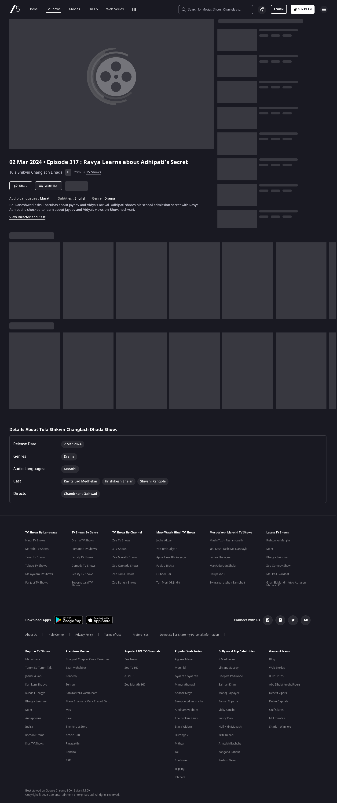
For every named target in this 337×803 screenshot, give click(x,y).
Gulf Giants (276, 710)
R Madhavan (227, 659)
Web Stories (277, 668)
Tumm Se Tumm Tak (38, 668)
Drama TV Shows (83, 540)
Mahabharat (33, 659)
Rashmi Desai (227, 760)
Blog (272, 659)
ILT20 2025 (276, 676)
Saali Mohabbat (76, 668)
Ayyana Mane (184, 659)
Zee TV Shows (121, 540)
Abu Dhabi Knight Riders (284, 685)
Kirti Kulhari (226, 735)
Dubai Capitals (278, 701)
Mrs (68, 710)
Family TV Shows (82, 557)
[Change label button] (262, 10)
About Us (31, 635)
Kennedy (71, 676)
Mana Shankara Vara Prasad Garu (88, 701)
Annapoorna (33, 718)
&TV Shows (119, 549)
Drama (109, 198)
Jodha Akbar (164, 540)
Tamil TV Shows (35, 557)
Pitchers (180, 777)
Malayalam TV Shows (39, 574)
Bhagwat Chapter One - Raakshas (87, 659)
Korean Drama (34, 735)
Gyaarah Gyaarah (186, 676)
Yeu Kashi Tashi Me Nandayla (229, 549)
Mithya (179, 743)
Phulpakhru (217, 574)
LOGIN (279, 9)
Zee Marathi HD (135, 685)
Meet (269, 549)
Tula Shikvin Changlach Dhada (35, 172)
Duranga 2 (182, 735)
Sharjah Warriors (280, 727)
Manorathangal (185, 685)
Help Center (56, 635)
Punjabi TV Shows (36, 582)
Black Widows (184, 727)
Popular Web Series (188, 651)
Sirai (69, 718)
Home (29, 9)
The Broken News (186, 718)
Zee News (131, 659)
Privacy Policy (84, 635)
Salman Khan (227, 685)
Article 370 (73, 735)
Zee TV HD (131, 668)
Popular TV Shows (37, 651)
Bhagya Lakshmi (277, 557)
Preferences (141, 635)
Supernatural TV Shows (82, 584)
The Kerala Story (76, 727)
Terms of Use (112, 635)
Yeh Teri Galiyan (166, 549)
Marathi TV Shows (37, 549)
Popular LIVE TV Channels (143, 651)
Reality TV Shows (82, 574)
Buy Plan (302, 9)
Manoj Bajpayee (229, 693)
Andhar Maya (183, 693)
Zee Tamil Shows (123, 574)
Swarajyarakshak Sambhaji (227, 582)
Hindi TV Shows (35, 540)
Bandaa (71, 752)
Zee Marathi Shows (124, 557)
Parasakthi (73, 743)
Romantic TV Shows (84, 549)
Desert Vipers (278, 693)
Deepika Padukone (231, 676)
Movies (71, 9)
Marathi (46, 198)
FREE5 (90, 9)
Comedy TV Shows (83, 566)
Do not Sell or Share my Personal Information (189, 635)
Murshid (180, 668)
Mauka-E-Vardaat (277, 574)
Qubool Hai (163, 574)
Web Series (112, 9)
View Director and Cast (27, 217)
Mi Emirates (277, 718)
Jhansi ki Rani (33, 676)
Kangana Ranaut (229, 752)
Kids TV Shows (34, 743)
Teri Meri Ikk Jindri (168, 582)
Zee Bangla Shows (124, 582)
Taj (177, 752)
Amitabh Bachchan (231, 743)
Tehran (70, 685)
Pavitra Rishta (165, 566)
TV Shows (93, 172)
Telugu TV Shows (36, 566)
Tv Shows (50, 9)
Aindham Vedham (186, 710)
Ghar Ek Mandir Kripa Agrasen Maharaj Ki (286, 584)
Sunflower (181, 760)
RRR (68, 760)
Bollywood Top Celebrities (237, 651)
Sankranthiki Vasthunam (81, 693)
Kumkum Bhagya (36, 685)
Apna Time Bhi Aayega (171, 557)
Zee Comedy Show (278, 566)
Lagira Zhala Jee (220, 557)
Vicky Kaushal (227, 710)
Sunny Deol (226, 718)
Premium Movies (77, 651)
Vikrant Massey (228, 668)
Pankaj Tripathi (228, 701)
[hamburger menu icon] (324, 9)
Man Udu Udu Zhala (223, 566)
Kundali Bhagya (35, 693)
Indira (29, 727)
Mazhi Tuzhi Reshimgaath (226, 540)
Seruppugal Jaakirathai (189, 701)
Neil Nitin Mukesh (230, 727)
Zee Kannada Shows (125, 566)
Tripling (179, 769)
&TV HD (130, 676)
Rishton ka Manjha (278, 540)
